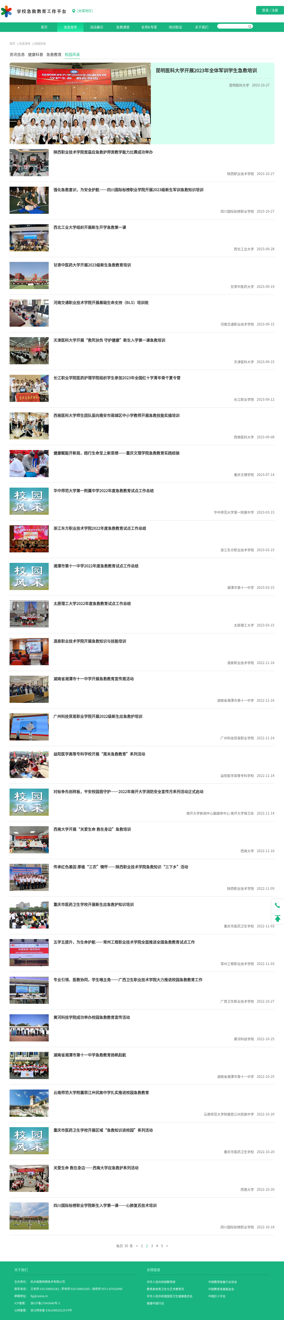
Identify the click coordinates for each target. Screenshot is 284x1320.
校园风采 (72, 54)
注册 (274, 10)
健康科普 (35, 54)
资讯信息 (17, 54)
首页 (44, 27)
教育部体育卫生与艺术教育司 (165, 1289)
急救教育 (54, 54)
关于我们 (201, 27)
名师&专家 (149, 27)
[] (82, 11)
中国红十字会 (217, 1296)
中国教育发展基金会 (221, 1289)
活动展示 (96, 27)
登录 (265, 10)
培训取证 (175, 27)
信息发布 (70, 27)
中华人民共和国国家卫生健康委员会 (170, 1296)
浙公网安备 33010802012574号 (51, 1310)
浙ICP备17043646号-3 (45, 1303)
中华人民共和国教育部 (161, 1281)
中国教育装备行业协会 (222, 1281)
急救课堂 (123, 27)
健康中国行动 (155, 1303)
